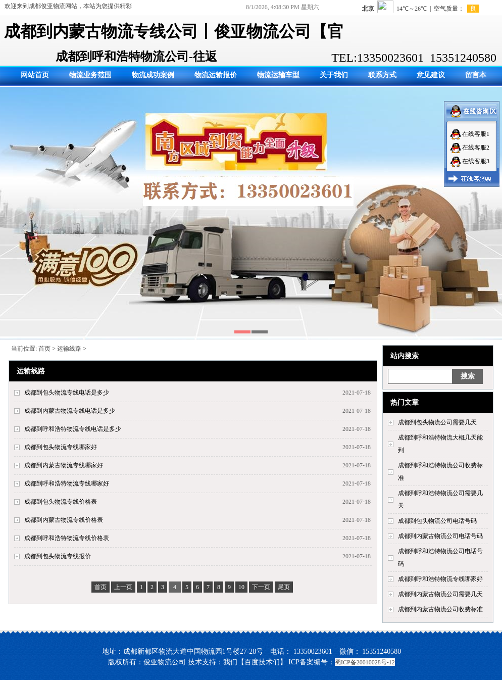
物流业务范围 (90, 75)
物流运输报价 (215, 75)
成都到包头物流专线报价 (57, 556)
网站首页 (35, 75)
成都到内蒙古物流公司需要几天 (440, 594)
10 (241, 587)
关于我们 (334, 75)
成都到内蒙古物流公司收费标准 (440, 609)
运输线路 (69, 348)
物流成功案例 (153, 75)
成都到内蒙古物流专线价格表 (63, 519)
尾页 (284, 587)
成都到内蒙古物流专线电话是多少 (69, 410)
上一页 (123, 587)
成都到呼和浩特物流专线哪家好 (440, 578)
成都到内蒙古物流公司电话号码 (440, 536)
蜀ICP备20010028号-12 (365, 662)
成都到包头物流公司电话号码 (437, 520)
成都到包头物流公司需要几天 (437, 422)
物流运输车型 (278, 75)
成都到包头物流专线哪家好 (60, 447)
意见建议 (431, 75)
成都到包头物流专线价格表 (60, 501)
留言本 (475, 75)
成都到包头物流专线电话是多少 (66, 392)
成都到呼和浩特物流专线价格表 (66, 538)
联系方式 (382, 75)
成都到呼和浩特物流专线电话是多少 (72, 428)
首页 (44, 348)
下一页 (261, 587)
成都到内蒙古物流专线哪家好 (63, 465)
